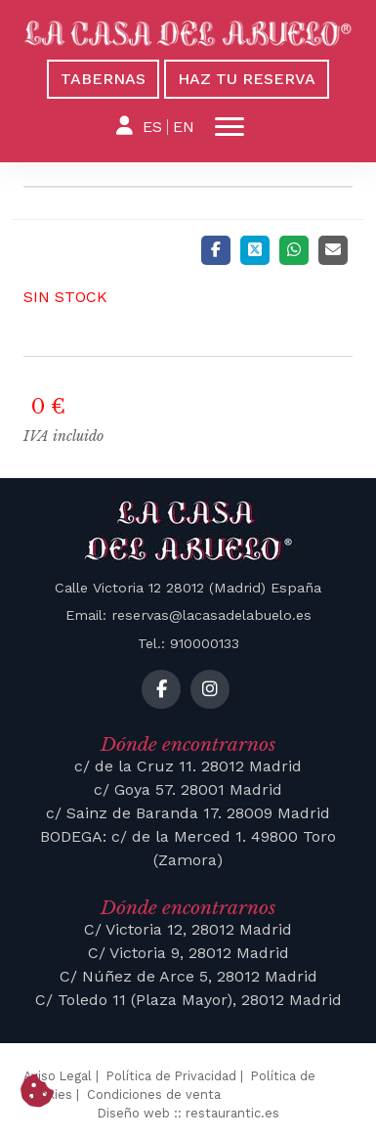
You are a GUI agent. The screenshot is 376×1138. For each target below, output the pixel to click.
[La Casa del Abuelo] (188, 34)
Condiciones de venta (154, 1094)
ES (152, 126)
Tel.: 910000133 (188, 643)
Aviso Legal (57, 1076)
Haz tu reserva (246, 78)
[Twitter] (255, 250)
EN (183, 126)
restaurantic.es (232, 1113)
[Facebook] (215, 250)
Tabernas (103, 78)
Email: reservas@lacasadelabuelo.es (188, 615)
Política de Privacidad (171, 1076)
